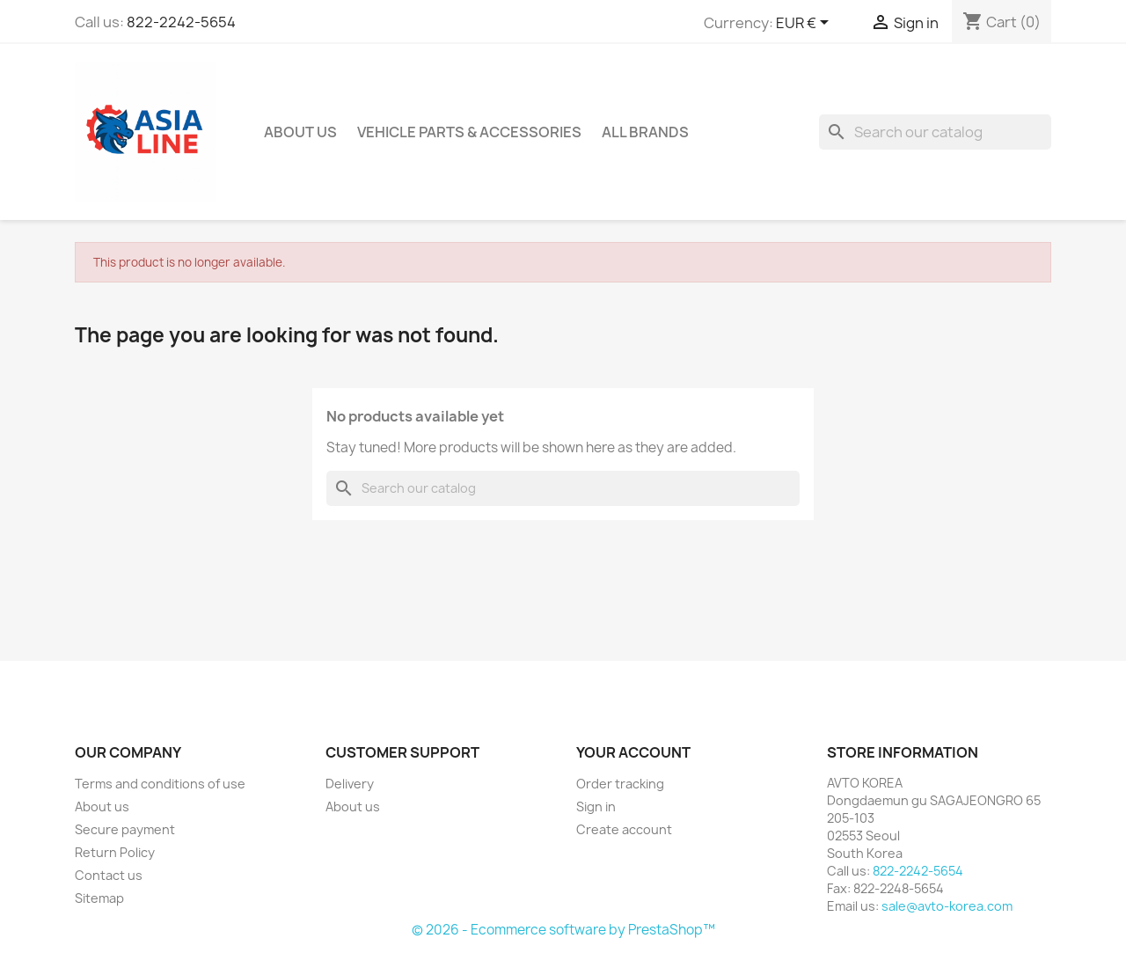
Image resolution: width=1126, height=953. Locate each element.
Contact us (109, 875)
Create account (624, 829)
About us (300, 132)
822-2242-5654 (181, 22)
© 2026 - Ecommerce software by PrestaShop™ (563, 929)
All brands (645, 132)
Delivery (349, 783)
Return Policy (115, 852)
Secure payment (125, 829)
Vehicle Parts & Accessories (469, 132)
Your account (633, 752)
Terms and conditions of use (160, 783)
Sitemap (99, 898)
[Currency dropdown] (805, 23)
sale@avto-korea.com (947, 906)
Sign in (596, 806)
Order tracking (620, 783)
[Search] (935, 132)
